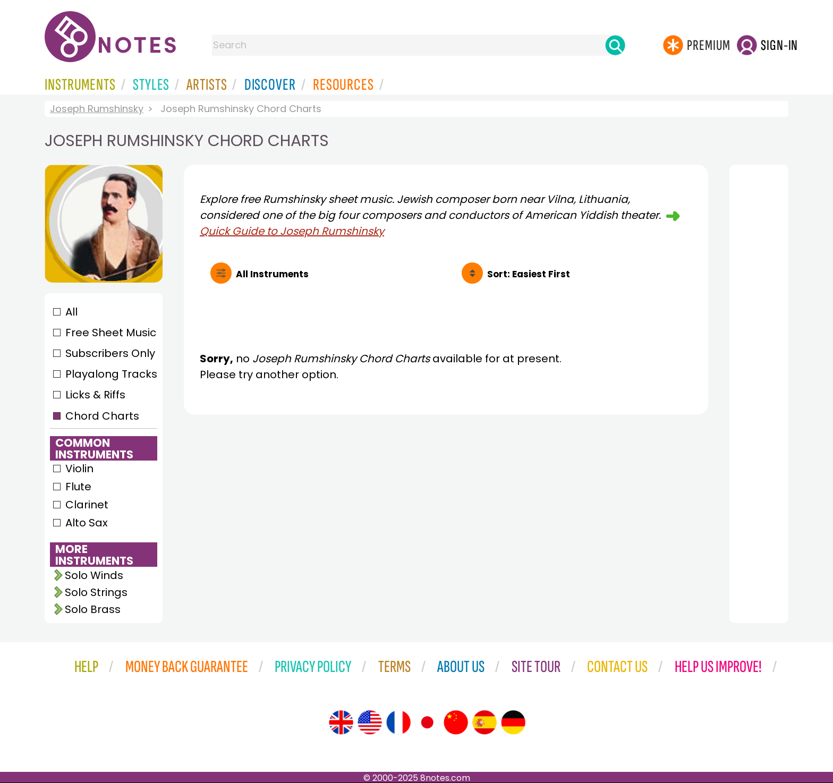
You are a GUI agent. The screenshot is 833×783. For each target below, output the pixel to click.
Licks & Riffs (95, 394)
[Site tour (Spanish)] (484, 722)
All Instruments (272, 274)
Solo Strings (96, 592)
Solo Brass (93, 609)
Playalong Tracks (111, 374)
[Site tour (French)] (398, 722)
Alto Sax (86, 522)
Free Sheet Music (110, 332)
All (71, 311)
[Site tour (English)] (341, 722)
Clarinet (86, 504)
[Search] (615, 45)
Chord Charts (102, 415)
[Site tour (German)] (513, 722)
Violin (79, 468)
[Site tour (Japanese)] (427, 722)
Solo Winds (94, 575)
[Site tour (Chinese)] (456, 722)
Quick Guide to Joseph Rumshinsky (292, 231)
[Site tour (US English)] (369, 722)
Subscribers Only (110, 353)
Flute (78, 486)
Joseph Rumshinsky (96, 108)
